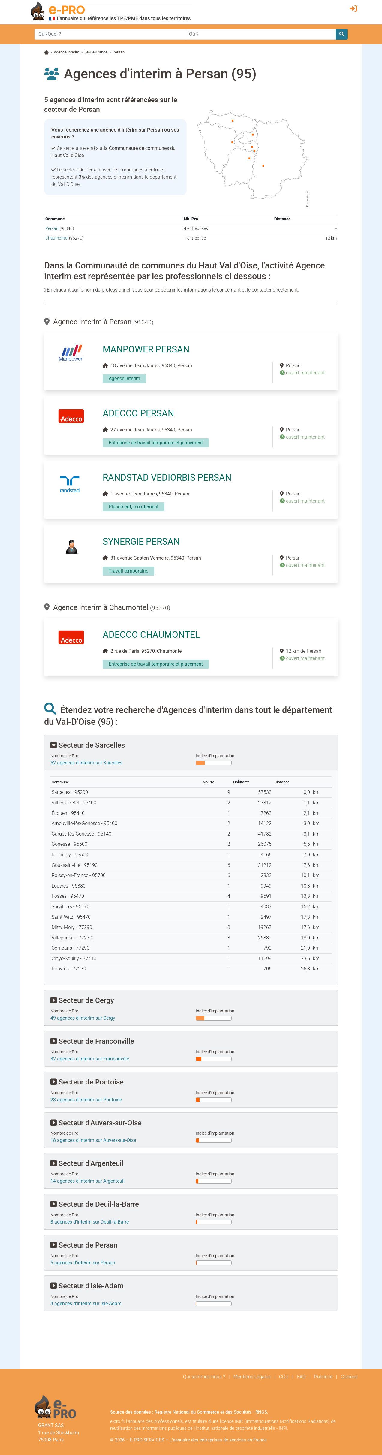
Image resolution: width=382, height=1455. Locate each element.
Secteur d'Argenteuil (86, 1163)
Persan (52, 228)
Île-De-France (95, 52)
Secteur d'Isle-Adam (87, 1286)
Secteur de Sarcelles (87, 745)
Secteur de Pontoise (87, 1082)
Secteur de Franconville (92, 1041)
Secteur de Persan (83, 1245)
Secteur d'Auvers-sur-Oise (96, 1123)
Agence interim (66, 52)
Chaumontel (56, 238)
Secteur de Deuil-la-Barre (94, 1204)
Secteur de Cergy (82, 1000)
